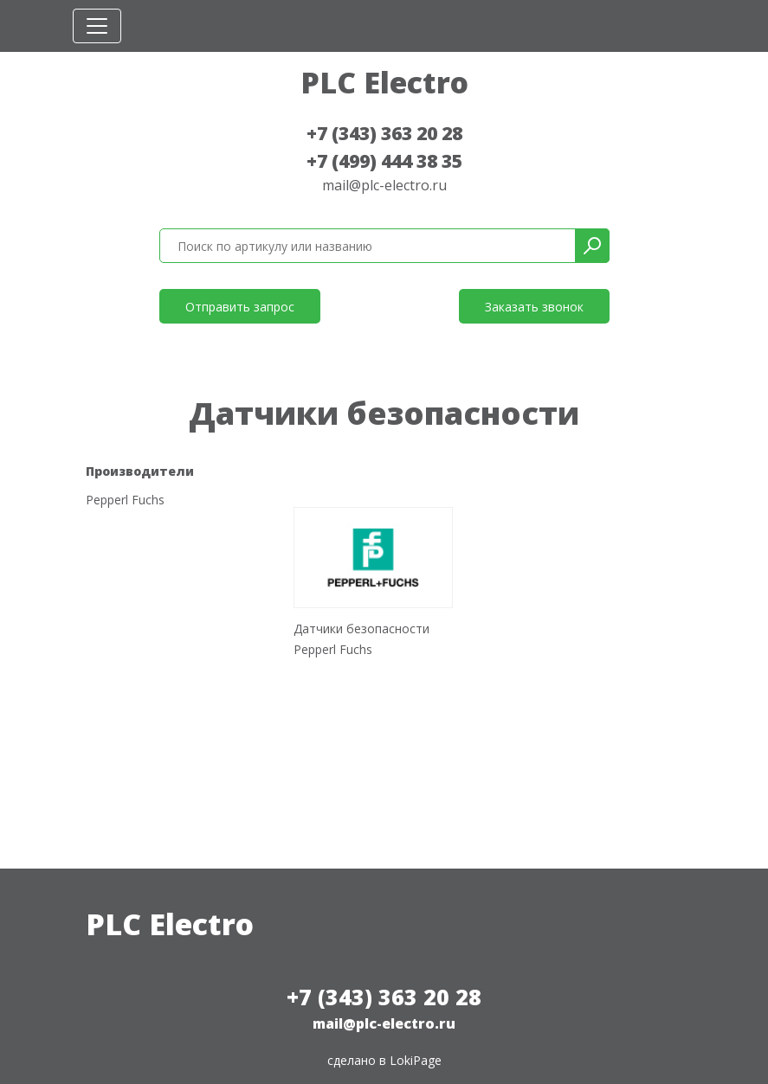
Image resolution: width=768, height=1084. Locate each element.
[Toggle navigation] (97, 26)
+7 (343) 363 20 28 (384, 133)
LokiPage (416, 1060)
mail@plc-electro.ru (384, 185)
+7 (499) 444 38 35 (384, 161)
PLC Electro (384, 82)
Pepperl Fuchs (125, 500)
